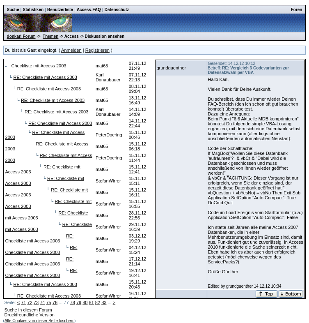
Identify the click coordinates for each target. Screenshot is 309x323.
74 (42, 302)
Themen (50, 36)
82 (97, 302)
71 (23, 302)
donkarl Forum (21, 36)
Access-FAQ (89, 9)
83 (103, 302)
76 (55, 302)
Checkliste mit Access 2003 (38, 65)
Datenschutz (117, 9)
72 (29, 302)
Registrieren (97, 50)
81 (91, 302)
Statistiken (33, 9)
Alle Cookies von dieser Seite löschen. (39, 320)
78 (72, 302)
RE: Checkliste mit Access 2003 (45, 77)
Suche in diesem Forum (28, 309)
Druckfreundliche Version (30, 314)
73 (36, 302)
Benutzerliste (60, 9)
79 (78, 302)
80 (84, 302)
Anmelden (71, 50)
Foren (296, 9)
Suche (13, 9)
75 (48, 302)
